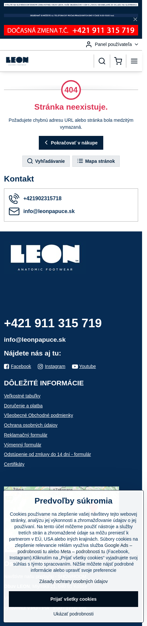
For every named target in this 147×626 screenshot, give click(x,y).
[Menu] (134, 61)
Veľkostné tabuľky (22, 396)
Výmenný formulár (22, 444)
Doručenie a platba (23, 405)
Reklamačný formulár (25, 435)
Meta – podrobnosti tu (83, 551)
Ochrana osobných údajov (31, 425)
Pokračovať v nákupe (70, 142)
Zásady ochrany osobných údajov (73, 581)
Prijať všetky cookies (73, 599)
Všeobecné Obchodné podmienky (38, 415)
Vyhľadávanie (46, 161)
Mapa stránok (96, 161)
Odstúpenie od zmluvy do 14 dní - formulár (47, 454)
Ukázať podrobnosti (74, 613)
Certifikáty (14, 464)
